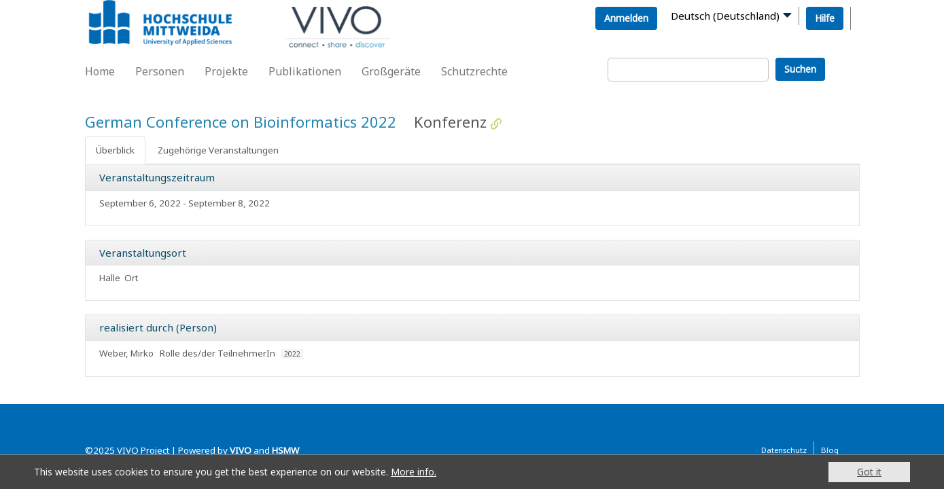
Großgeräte (391, 71)
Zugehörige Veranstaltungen (218, 150)
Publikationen (304, 71)
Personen (159, 71)
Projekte (226, 71)
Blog (830, 450)
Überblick (115, 150)
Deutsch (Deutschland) (725, 15)
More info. (413, 471)
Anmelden (626, 18)
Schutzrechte (474, 71)
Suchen (800, 68)
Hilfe (825, 18)
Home (100, 71)
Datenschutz (784, 450)
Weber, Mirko (126, 353)
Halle (109, 278)
